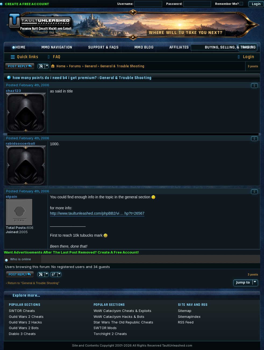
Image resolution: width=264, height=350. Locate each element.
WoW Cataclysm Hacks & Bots (119, 316)
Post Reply (20, 66)
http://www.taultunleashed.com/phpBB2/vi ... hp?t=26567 (97, 213)
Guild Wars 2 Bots (24, 328)
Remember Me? (229, 4)
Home (19, 47)
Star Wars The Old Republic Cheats (123, 322)
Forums (75, 66)
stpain (11, 196)
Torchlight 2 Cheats (110, 334)
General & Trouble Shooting (122, 66)
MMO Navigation (56, 47)
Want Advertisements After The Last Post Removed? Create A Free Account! (71, 252)
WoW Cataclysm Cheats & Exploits (122, 310)
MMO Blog (144, 47)
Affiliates (179, 47)
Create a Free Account (27, 4)
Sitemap (184, 310)
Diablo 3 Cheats (22, 334)
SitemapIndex (189, 316)
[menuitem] (53, 57)
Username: (139, 4)
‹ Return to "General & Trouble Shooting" (32, 283)
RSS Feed (186, 322)
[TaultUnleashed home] (44, 23)
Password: (188, 4)
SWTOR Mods (105, 328)
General (91, 66)
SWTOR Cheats (22, 310)
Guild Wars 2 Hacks (25, 322)
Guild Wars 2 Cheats (26, 316)
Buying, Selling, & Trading (230, 47)
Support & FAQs (103, 47)
